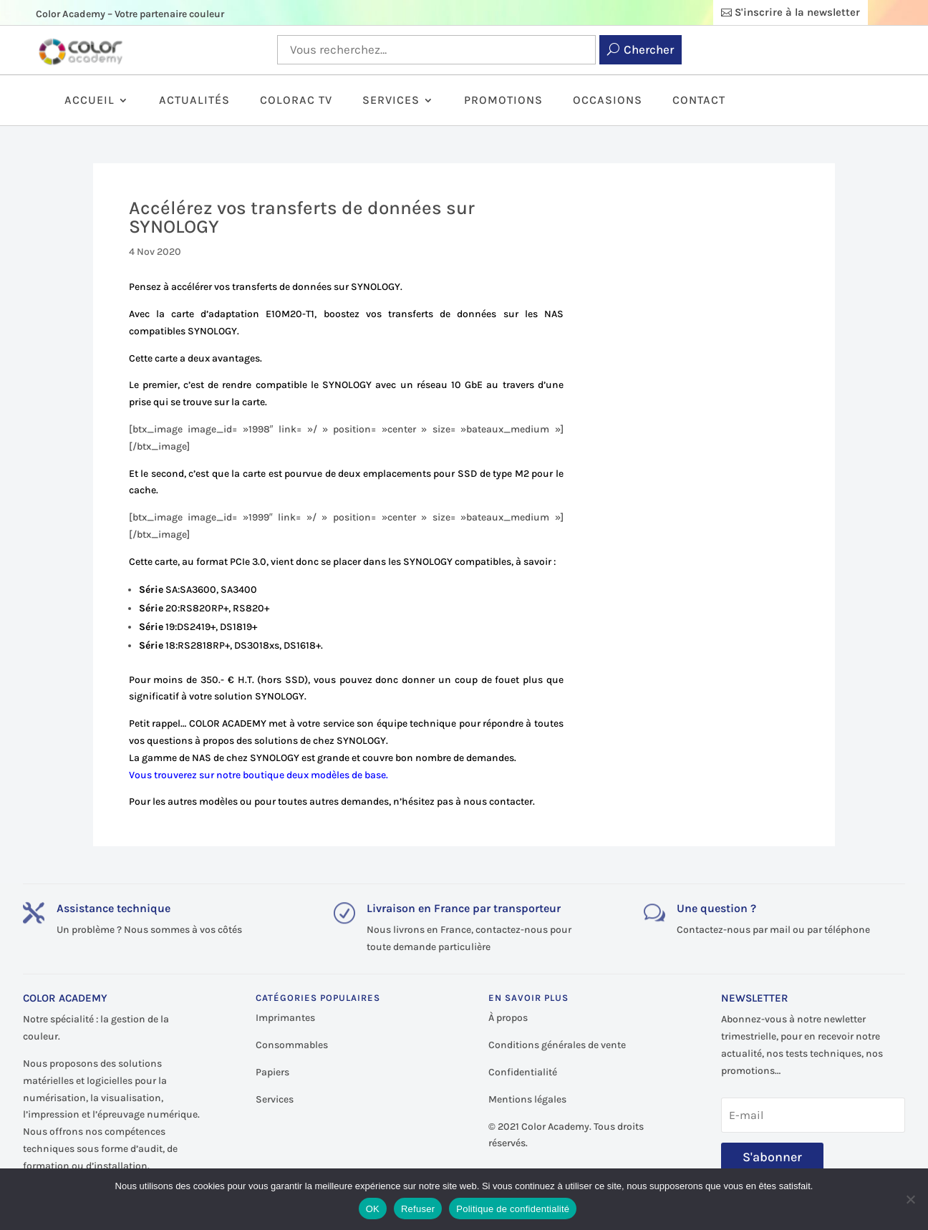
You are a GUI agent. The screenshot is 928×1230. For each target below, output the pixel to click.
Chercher (649, 49)
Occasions (607, 101)
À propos (508, 1018)
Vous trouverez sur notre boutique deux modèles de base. (258, 775)
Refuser (418, 1209)
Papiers (272, 1072)
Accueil (89, 101)
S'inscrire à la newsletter (797, 12)
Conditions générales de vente (557, 1045)
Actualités (194, 101)
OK (373, 1209)
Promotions (503, 101)
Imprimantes (285, 1018)
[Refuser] (910, 1199)
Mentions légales (527, 1099)
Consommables (292, 1045)
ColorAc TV (296, 101)
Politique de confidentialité (512, 1209)
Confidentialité (522, 1072)
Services (391, 101)
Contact (698, 101)
